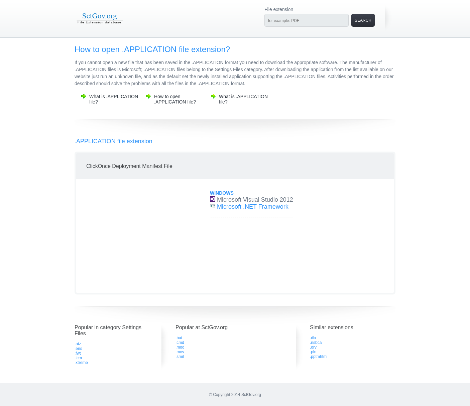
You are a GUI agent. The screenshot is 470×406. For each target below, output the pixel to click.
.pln (313, 352)
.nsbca (316, 342)
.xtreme (81, 362)
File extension (278, 9)
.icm (78, 358)
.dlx (313, 338)
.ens (78, 348)
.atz (78, 344)
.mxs (179, 352)
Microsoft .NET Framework (252, 206)
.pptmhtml (319, 356)
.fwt (78, 353)
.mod (180, 347)
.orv (313, 347)
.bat (178, 338)
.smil (179, 356)
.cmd (179, 342)
